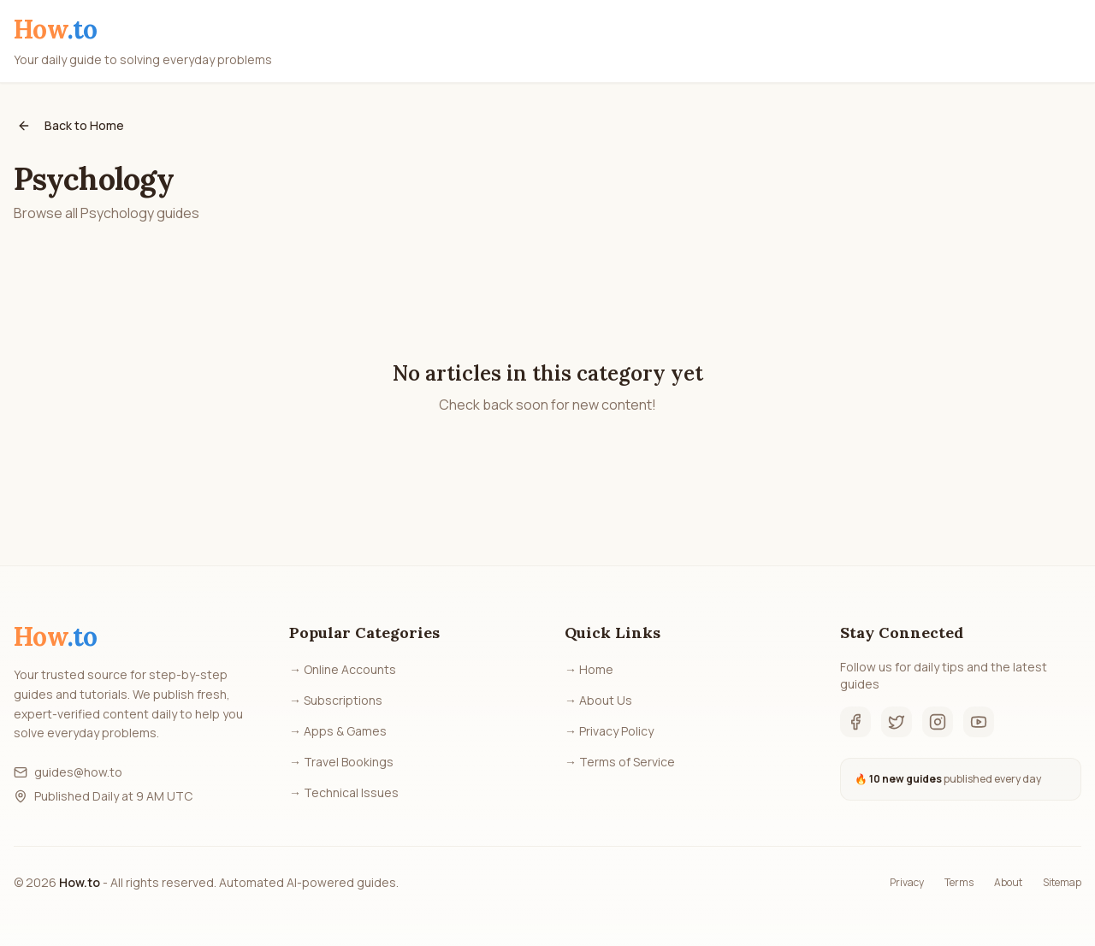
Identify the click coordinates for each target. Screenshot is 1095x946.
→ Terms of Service (620, 762)
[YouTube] (978, 722)
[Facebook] (855, 722)
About (1008, 883)
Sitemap (1062, 883)
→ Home (589, 669)
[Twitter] (896, 722)
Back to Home (70, 125)
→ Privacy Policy (609, 731)
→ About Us (598, 700)
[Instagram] (937, 722)
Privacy (907, 883)
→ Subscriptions (335, 700)
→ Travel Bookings (341, 762)
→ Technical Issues (344, 792)
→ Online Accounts (342, 669)
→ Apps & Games (338, 731)
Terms (959, 883)
